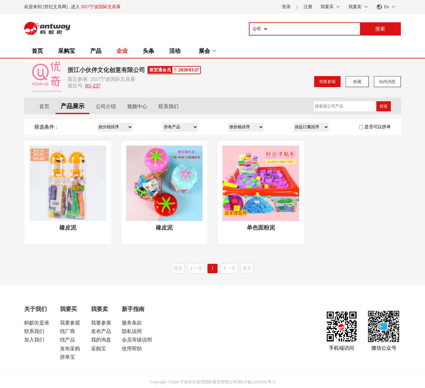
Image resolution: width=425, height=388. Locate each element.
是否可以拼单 (377, 127)
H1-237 (92, 85)
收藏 (357, 81)
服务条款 (132, 322)
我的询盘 (101, 339)
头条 (148, 51)
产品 (95, 51)
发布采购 (70, 348)
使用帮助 (132, 348)
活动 (174, 51)
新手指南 (133, 309)
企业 (122, 51)
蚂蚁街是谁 (36, 322)
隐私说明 (132, 331)
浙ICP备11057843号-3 (256, 382)
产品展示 (72, 106)
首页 (37, 51)
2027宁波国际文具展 (101, 6)
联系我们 (169, 106)
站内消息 (387, 81)
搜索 (383, 106)
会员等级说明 (137, 339)
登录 (286, 6)
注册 (308, 6)
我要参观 (327, 81)
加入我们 (34, 339)
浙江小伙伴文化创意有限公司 (106, 70)
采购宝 (66, 51)
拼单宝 (67, 357)
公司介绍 (106, 106)
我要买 (68, 309)
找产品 (67, 339)
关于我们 (35, 309)
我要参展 (101, 322)
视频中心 (137, 106)
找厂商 (67, 331)
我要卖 (99, 309)
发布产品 (101, 331)
